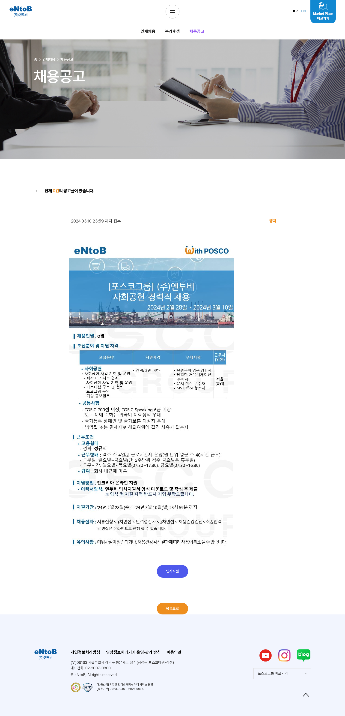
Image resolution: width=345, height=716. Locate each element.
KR (295, 11)
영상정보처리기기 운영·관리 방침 (133, 652)
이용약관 (174, 652)
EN (303, 11)
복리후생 (172, 31)
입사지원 (172, 571)
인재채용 (148, 31)
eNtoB (20, 11)
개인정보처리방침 (85, 652)
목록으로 (172, 608)
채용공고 (197, 31)
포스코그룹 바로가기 (273, 673)
